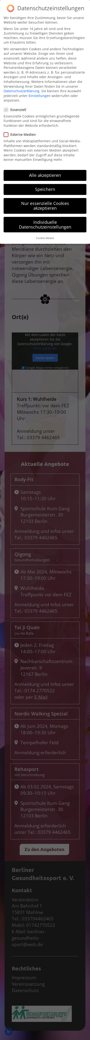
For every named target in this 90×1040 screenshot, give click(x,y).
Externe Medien (21, 97)
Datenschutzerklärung (21, 53)
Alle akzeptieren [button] (45, 138)
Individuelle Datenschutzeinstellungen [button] (45, 187)
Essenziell (16, 72)
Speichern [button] (45, 152)
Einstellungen (40, 58)
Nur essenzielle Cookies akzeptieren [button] (45, 168)
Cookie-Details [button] (45, 201)
